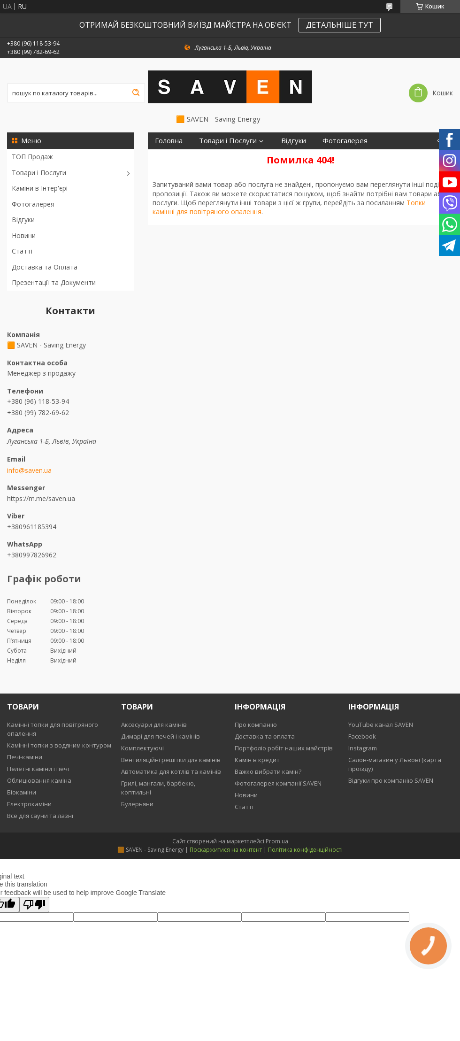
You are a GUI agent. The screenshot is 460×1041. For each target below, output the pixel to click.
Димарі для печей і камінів (160, 736)
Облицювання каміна (39, 780)
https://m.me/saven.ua (41, 498)
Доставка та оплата (265, 736)
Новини (24, 235)
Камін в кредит (257, 760)
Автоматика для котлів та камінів (171, 771)
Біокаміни (21, 792)
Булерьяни (137, 804)
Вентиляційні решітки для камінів (171, 760)
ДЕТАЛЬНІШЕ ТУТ (339, 25)
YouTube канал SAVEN (380, 724)
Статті (22, 251)
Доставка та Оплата (44, 266)
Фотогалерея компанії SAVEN (278, 783)
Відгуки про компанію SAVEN (390, 780)
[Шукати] (135, 93)
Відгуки (23, 219)
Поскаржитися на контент (226, 850)
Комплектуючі (142, 748)
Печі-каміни (24, 757)
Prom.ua (277, 841)
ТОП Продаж (32, 156)
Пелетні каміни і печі (38, 768)
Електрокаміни (29, 804)
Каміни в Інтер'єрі (40, 188)
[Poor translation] (34, 904)
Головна (169, 140)
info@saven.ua (29, 470)
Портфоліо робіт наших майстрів (284, 748)
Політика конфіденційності (305, 850)
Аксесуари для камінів (154, 724)
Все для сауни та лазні (40, 815)
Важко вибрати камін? (268, 771)
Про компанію (256, 724)
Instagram (362, 748)
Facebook (362, 736)
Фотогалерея (33, 204)
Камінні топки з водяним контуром (59, 745)
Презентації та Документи (54, 282)
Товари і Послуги (39, 172)
